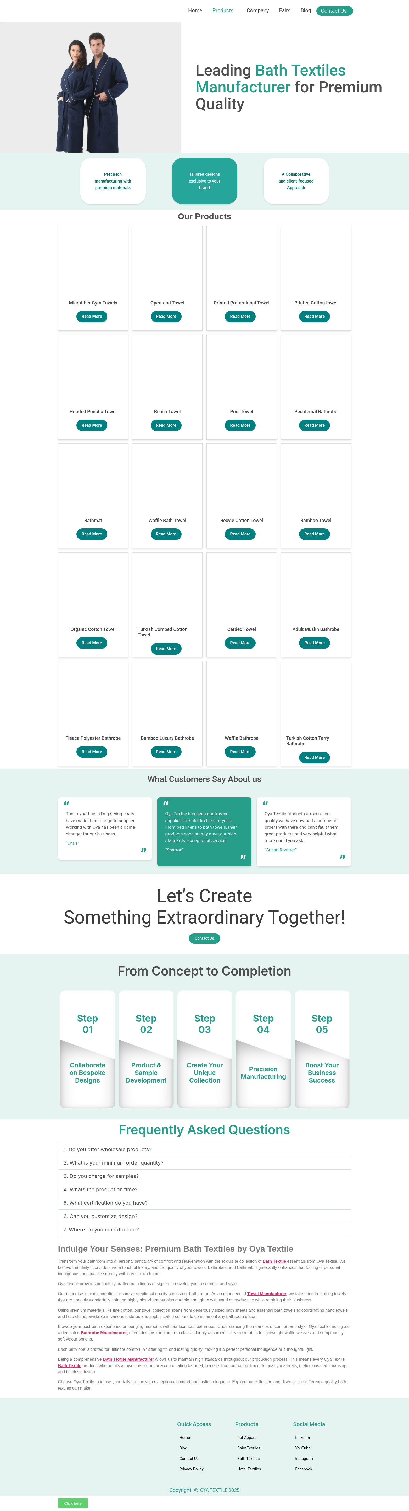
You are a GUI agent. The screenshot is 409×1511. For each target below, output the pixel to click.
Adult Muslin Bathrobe (316, 629)
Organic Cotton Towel (93, 629)
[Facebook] (91, 1447)
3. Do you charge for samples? (101, 1176)
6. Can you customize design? (101, 1216)
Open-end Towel (167, 303)
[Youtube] (71, 1447)
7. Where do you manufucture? (101, 1229)
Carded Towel (241, 629)
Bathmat (93, 520)
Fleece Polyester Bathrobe (93, 738)
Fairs (285, 10)
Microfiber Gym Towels (93, 303)
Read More (92, 316)
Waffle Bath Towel (167, 520)
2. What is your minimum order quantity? (114, 1163)
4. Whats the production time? (101, 1189)
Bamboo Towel (316, 520)
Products (222, 10)
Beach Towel (167, 411)
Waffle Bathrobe (242, 738)
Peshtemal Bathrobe (315, 411)
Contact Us (334, 11)
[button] (204, 1149)
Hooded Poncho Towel (93, 411)
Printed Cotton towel (316, 303)
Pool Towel (241, 411)
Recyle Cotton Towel (241, 520)
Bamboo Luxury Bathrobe (167, 738)
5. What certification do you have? (106, 1203)
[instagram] (81, 1447)
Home (195, 10)
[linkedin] (61, 1447)
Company (258, 10)
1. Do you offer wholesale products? (108, 1149)
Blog (306, 10)
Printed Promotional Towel (242, 303)
